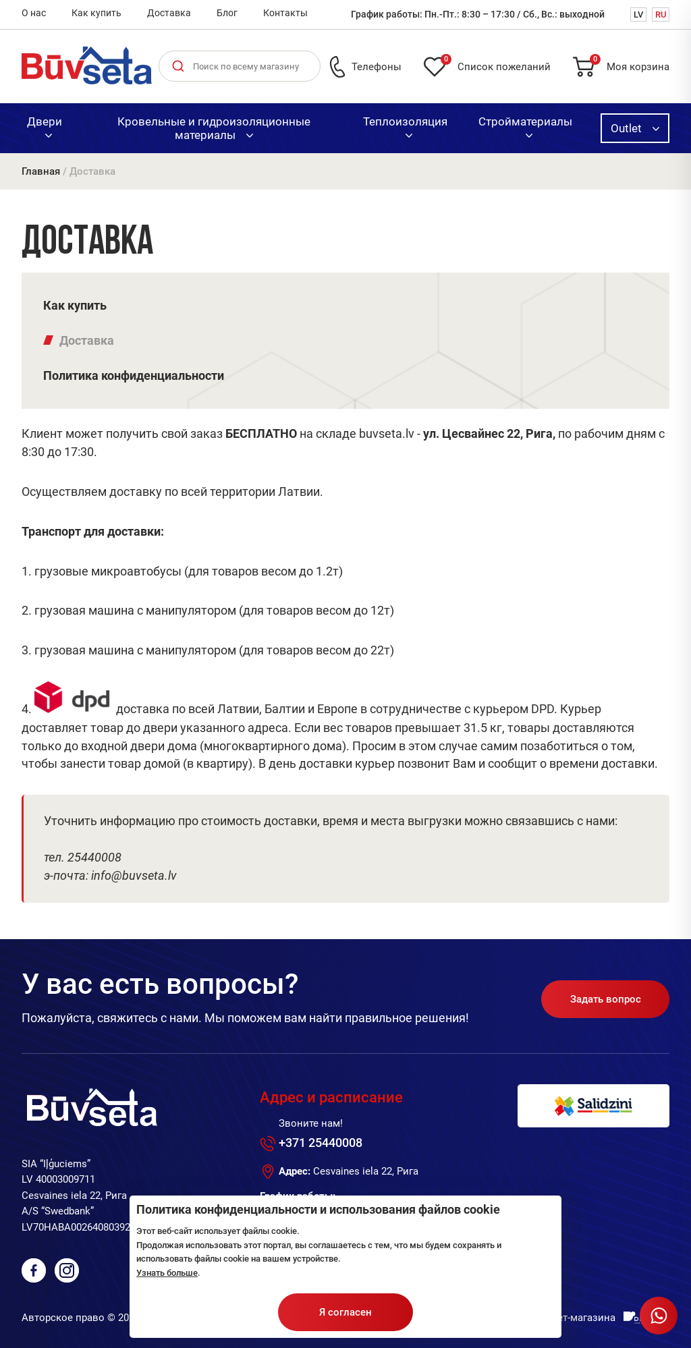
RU (660, 14)
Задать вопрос (605, 999)
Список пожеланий (496, 64)
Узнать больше (167, 1273)
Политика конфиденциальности (133, 375)
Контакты (285, 12)
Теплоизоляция (405, 126)
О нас (34, 12)
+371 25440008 (320, 1142)
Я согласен (345, 1312)
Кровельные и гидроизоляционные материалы (213, 128)
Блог (227, 12)
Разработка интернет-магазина (541, 1318)
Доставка (169, 12)
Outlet (635, 128)
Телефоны (377, 67)
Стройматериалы (525, 126)
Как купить (96, 12)
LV (638, 14)
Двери (44, 126)
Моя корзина (629, 64)
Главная (41, 171)
